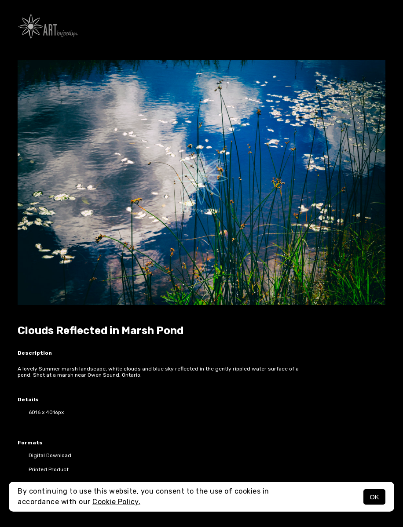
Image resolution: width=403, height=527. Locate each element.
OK (374, 497)
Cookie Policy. (116, 502)
